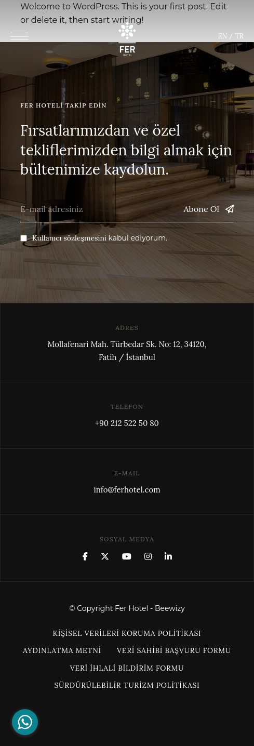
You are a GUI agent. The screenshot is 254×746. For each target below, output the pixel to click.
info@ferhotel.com (126, 490)
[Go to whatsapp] (25, 722)
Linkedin (168, 556)
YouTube (126, 556)
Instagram (148, 556)
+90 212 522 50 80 (127, 423)
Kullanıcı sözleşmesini (69, 238)
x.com (105, 556)
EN (222, 36)
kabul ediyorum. (93, 238)
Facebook (85, 556)
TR (239, 36)
